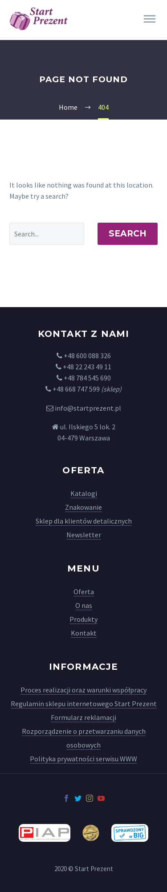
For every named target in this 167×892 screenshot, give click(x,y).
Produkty (83, 619)
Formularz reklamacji (83, 717)
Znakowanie (83, 507)
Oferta (83, 591)
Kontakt (84, 632)
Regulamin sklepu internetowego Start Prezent (84, 703)
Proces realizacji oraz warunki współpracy (83, 689)
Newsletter (83, 534)
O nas (83, 605)
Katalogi (83, 493)
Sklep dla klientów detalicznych (84, 520)
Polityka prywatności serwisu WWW (83, 758)
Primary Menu (149, 19)
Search (128, 233)
